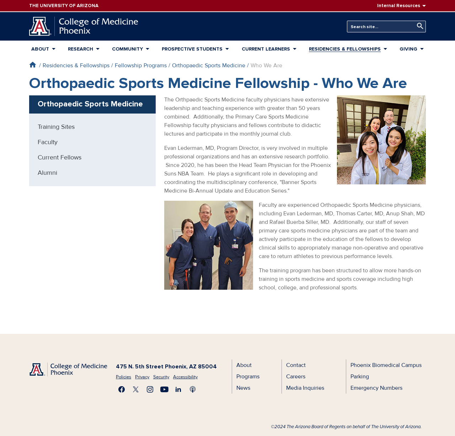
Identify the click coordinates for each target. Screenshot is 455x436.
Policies (123, 377)
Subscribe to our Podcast (192, 389)
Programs (247, 376)
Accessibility (185, 377)
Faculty (48, 142)
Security (161, 377)
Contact (296, 365)
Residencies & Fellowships (345, 49)
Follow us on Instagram (150, 389)
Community (127, 49)
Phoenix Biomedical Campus (386, 365)
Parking (359, 376)
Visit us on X (135, 389)
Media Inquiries (305, 388)
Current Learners (266, 49)
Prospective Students (192, 49)
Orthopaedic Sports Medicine (208, 65)
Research (80, 49)
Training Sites (56, 127)
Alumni (47, 173)
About (40, 49)
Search (418, 26)
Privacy (142, 377)
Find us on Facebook (121, 389)
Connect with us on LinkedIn (178, 389)
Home (32, 64)
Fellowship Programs (141, 65)
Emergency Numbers (376, 388)
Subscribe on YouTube (164, 389)
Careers (295, 376)
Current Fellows (59, 157)
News (243, 388)
